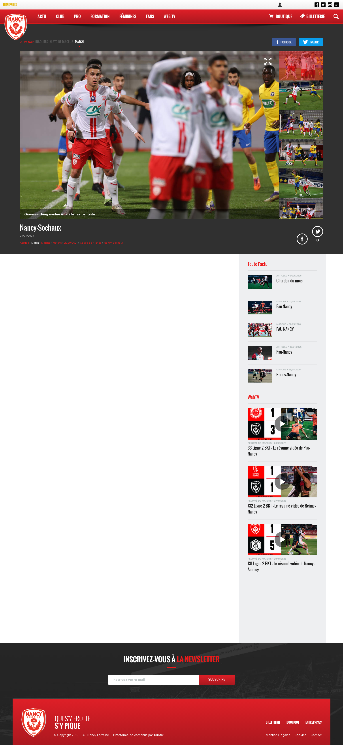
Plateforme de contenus (130, 735)
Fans (150, 16)
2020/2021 (71, 243)
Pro (77, 16)
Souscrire (216, 679)
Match (79, 42)
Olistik (159, 735)
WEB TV (169, 16)
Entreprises (10, 4)
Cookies (300, 735)
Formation (99, 16)
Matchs (46, 243)
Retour (29, 42)
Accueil (25, 243)
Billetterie (315, 16)
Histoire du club (61, 42)
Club (60, 16)
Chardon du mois (289, 281)
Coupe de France (91, 243)
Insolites (41, 42)
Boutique (284, 16)
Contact (316, 735)
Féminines (127, 16)
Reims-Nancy (286, 374)
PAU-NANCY (285, 329)
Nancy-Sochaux (113, 243)
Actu (42, 16)
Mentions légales (278, 735)
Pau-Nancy (284, 306)
